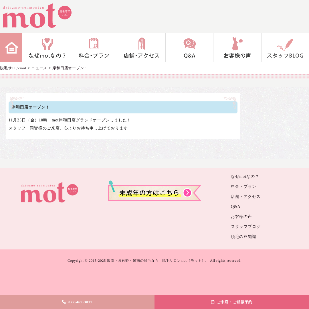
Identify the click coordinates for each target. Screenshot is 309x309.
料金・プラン (94, 47)
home (11, 47)
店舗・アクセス (142, 47)
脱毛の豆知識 (243, 237)
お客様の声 (237, 47)
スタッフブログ (285, 47)
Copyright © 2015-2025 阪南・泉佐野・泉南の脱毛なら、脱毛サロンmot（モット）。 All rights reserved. (154, 261)
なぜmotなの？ (46, 47)
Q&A (189, 47)
